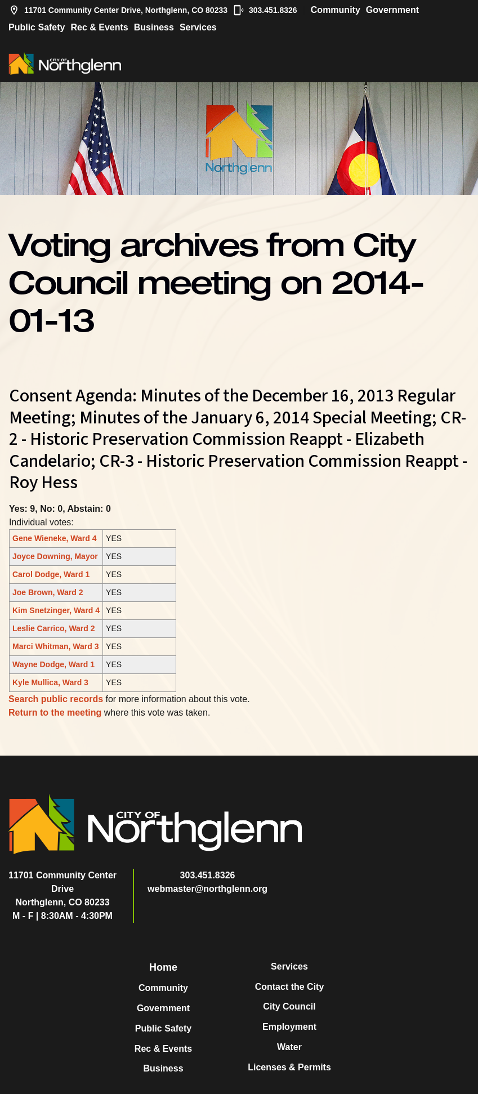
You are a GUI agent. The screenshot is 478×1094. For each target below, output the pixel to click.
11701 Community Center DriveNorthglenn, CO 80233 (62, 888)
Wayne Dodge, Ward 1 (53, 664)
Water (289, 1047)
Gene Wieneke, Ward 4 (54, 538)
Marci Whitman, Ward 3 (55, 646)
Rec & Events (99, 27)
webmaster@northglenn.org (207, 889)
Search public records (55, 699)
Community (335, 10)
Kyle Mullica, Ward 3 (50, 682)
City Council (289, 1006)
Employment (289, 1027)
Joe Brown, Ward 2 (47, 592)
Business (154, 27)
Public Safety (36, 27)
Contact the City (289, 987)
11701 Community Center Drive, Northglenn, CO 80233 (117, 10)
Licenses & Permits (289, 1067)
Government (392, 10)
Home (163, 967)
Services (198, 27)
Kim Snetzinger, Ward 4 (56, 610)
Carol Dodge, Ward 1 (51, 574)
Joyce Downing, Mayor (55, 556)
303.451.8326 (265, 10)
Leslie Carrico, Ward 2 (53, 628)
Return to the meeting (54, 712)
